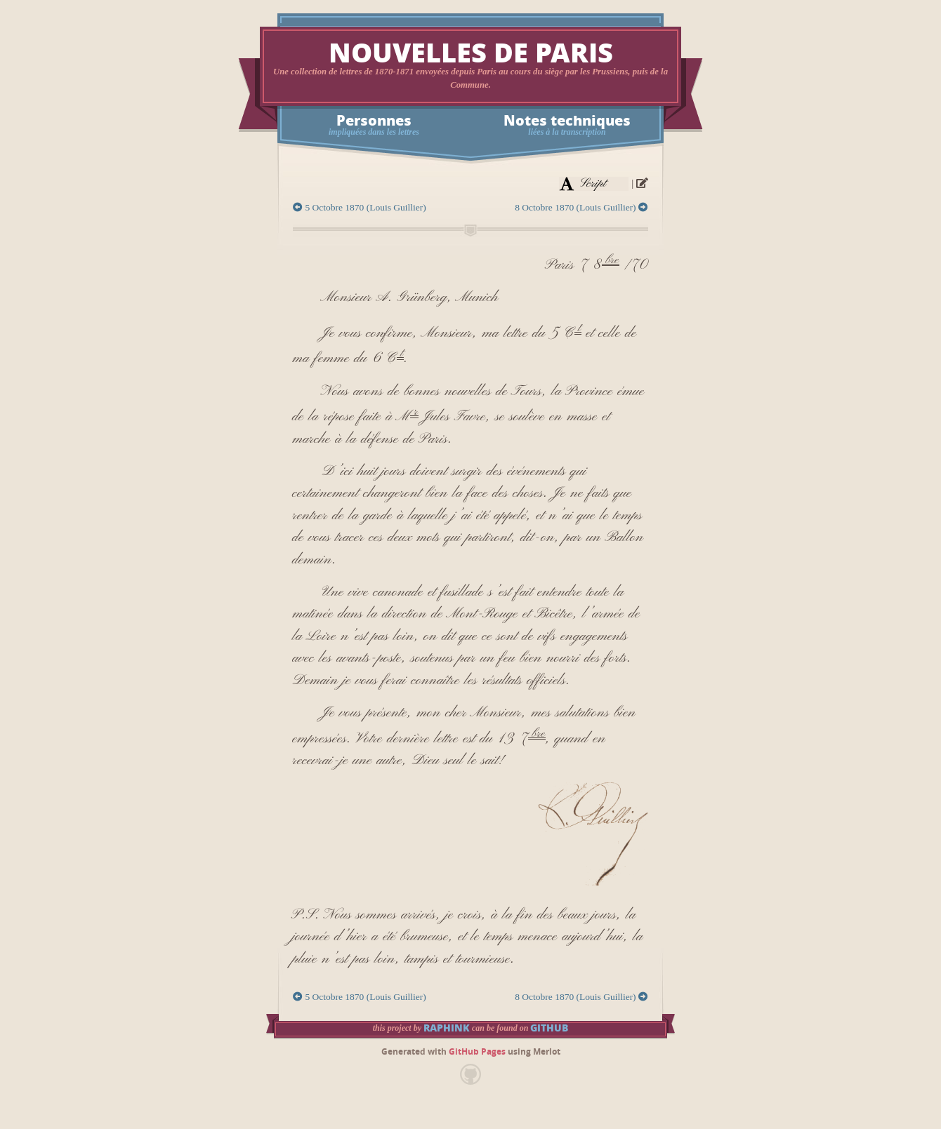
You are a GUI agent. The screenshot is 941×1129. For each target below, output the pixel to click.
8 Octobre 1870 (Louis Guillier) (581, 207)
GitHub (549, 1028)
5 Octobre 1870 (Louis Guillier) (359, 207)
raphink (446, 1028)
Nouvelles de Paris (471, 53)
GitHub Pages (477, 1052)
